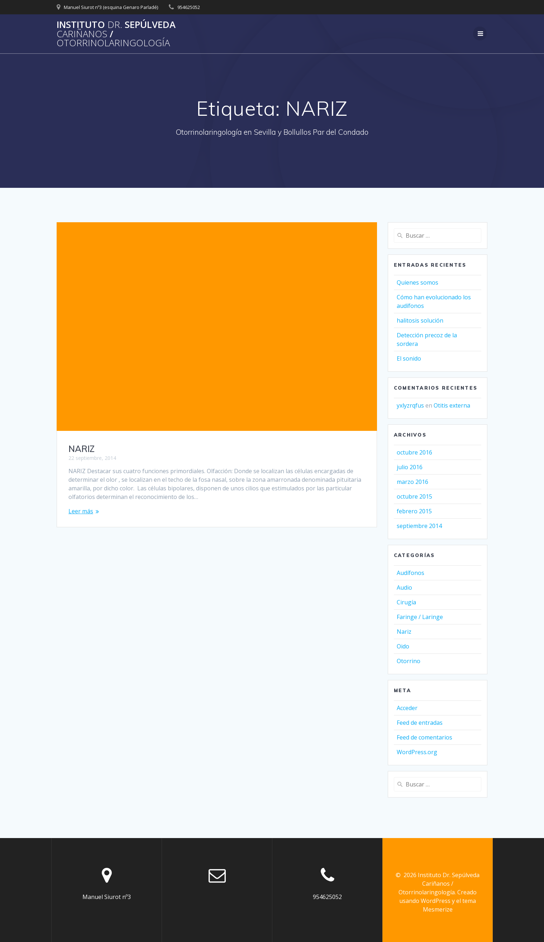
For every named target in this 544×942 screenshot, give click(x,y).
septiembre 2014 (419, 526)
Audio (404, 587)
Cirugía (406, 602)
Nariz (404, 632)
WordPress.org (417, 752)
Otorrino (408, 661)
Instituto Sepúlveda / (116, 34)
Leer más (80, 511)
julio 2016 (410, 467)
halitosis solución (420, 320)
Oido (403, 646)
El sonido (409, 358)
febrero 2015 (414, 511)
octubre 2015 (414, 496)
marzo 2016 (412, 482)
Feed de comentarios (424, 737)
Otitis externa (452, 405)
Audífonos (410, 573)
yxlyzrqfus (410, 405)
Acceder (407, 708)
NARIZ (81, 448)
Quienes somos (417, 282)
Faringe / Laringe (420, 617)
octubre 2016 (414, 452)
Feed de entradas (420, 723)
